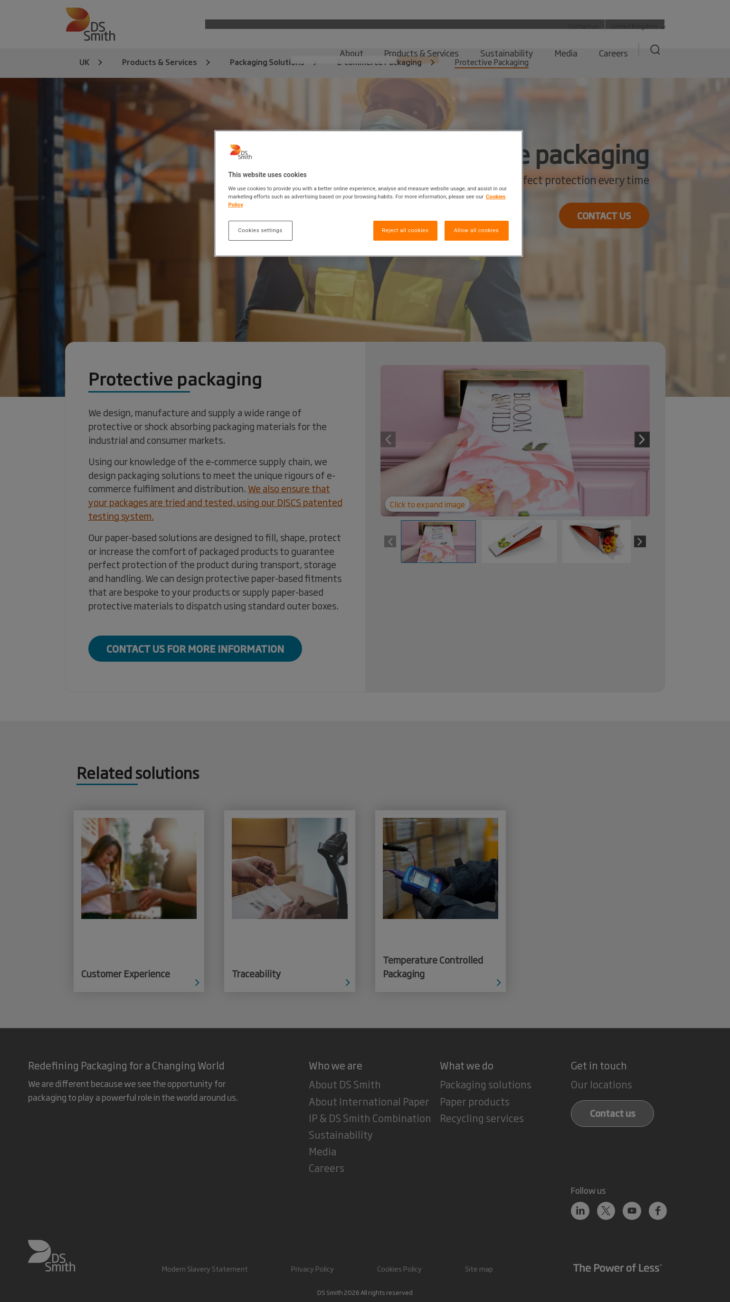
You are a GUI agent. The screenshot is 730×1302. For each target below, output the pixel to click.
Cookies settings (260, 230)
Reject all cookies (405, 230)
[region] (368, 193)
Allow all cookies (476, 230)
